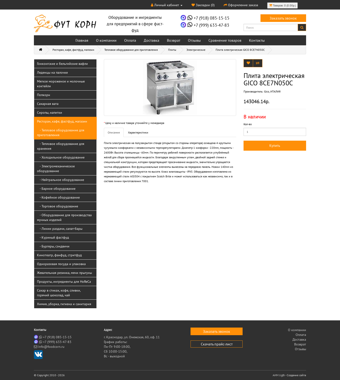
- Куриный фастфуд (53, 237)
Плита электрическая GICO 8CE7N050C (240, 49)
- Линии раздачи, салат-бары (59, 228)
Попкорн (43, 95)
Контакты (257, 40)
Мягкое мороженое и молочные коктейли (61, 83)
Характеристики (138, 132)
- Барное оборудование (56, 188)
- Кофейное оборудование (58, 197)
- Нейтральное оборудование (60, 180)
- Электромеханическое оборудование (56, 168)
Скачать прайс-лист (217, 344)
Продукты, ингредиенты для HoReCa (64, 281)
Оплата (130, 40)
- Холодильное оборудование (61, 157)
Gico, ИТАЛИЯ (272, 91)
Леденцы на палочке (52, 72)
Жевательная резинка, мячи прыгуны (64, 273)
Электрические (195, 49)
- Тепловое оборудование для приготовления (60, 132)
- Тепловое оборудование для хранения (60, 146)
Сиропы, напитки (49, 112)
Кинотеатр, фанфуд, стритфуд (59, 255)
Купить (274, 145)
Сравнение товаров (224, 40)
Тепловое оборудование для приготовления (131, 49)
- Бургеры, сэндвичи (53, 246)
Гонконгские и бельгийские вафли (62, 64)
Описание (114, 132)
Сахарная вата (47, 104)
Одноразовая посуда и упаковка (61, 264)
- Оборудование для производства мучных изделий (64, 217)
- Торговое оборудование (57, 206)
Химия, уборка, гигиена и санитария (64, 304)
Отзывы (194, 40)
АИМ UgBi (279, 375)
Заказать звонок (283, 18)
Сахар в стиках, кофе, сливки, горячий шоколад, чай (59, 292)
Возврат (173, 40)
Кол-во (248, 124)
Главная (81, 40)
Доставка (151, 40)
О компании (106, 40)
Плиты (172, 49)
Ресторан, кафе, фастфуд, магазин (73, 49)
